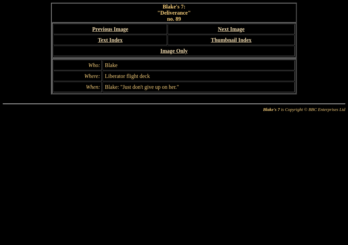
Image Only (174, 51)
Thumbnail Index (231, 40)
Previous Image (110, 29)
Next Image (231, 29)
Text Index (110, 40)
